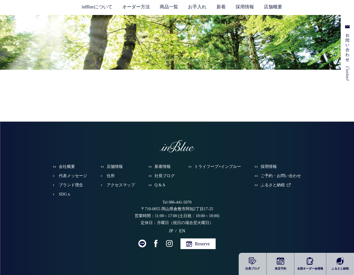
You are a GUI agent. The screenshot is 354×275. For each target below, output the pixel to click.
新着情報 (163, 166)
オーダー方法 (136, 6)
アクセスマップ (121, 185)
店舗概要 (273, 6)
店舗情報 (115, 166)
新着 (221, 6)
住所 (111, 176)
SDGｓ (65, 194)
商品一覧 (169, 6)
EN (321, 9)
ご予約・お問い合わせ (281, 176)
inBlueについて (97, 6)
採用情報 (245, 6)
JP (313, 9)
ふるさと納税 (273, 185)
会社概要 (67, 166)
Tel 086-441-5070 (177, 202)
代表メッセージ (73, 176)
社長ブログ (165, 176)
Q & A (160, 185)
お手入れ (197, 6)
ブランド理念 (71, 185)
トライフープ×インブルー (217, 166)
